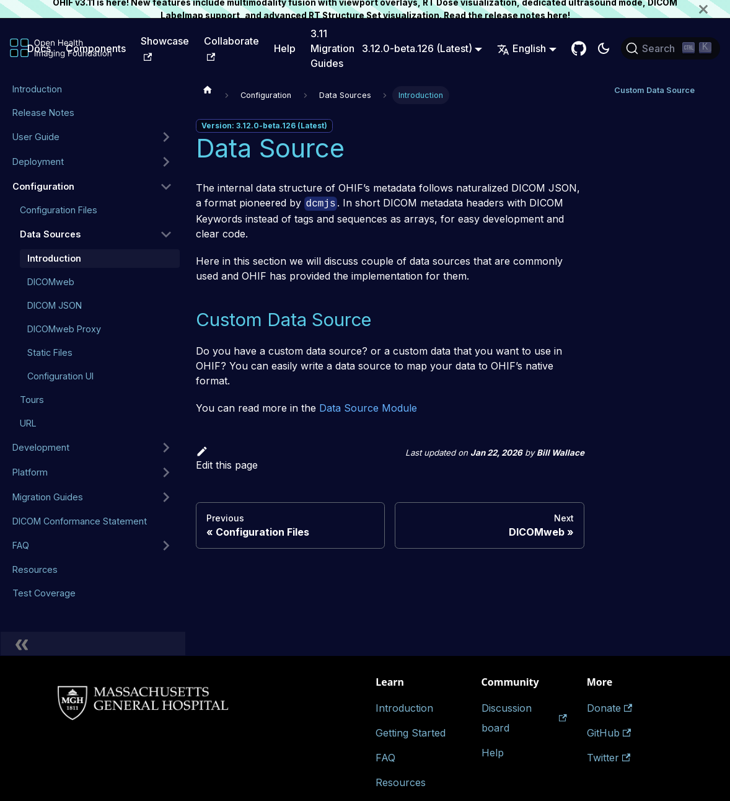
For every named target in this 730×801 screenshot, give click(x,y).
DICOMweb (50, 282)
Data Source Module (368, 408)
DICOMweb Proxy (64, 329)
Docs (39, 48)
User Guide (35, 136)
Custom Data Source (654, 90)
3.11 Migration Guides (332, 48)
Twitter (608, 757)
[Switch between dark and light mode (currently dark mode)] (603, 48)
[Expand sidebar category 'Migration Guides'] (166, 497)
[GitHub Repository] (579, 48)
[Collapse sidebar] (93, 643)
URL (28, 423)
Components (96, 48)
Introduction (37, 89)
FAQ (20, 545)
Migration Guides (47, 497)
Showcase (165, 48)
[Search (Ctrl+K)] (670, 48)
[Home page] (207, 89)
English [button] (521, 48)
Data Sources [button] (50, 234)
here (557, 15)
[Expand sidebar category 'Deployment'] (166, 162)
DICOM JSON (54, 305)
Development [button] (40, 447)
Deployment (38, 161)
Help (285, 48)
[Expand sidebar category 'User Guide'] (166, 137)
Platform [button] (30, 472)
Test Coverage (44, 593)
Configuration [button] (43, 186)
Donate (609, 708)
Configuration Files (58, 210)
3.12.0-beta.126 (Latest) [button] (417, 48)
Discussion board (524, 718)
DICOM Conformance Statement (79, 521)
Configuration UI (60, 376)
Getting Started (411, 733)
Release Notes (43, 112)
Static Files (50, 352)
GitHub (609, 733)
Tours (32, 399)
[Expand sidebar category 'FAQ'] (166, 545)
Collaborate (231, 48)
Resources (35, 569)
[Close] (714, 9)
